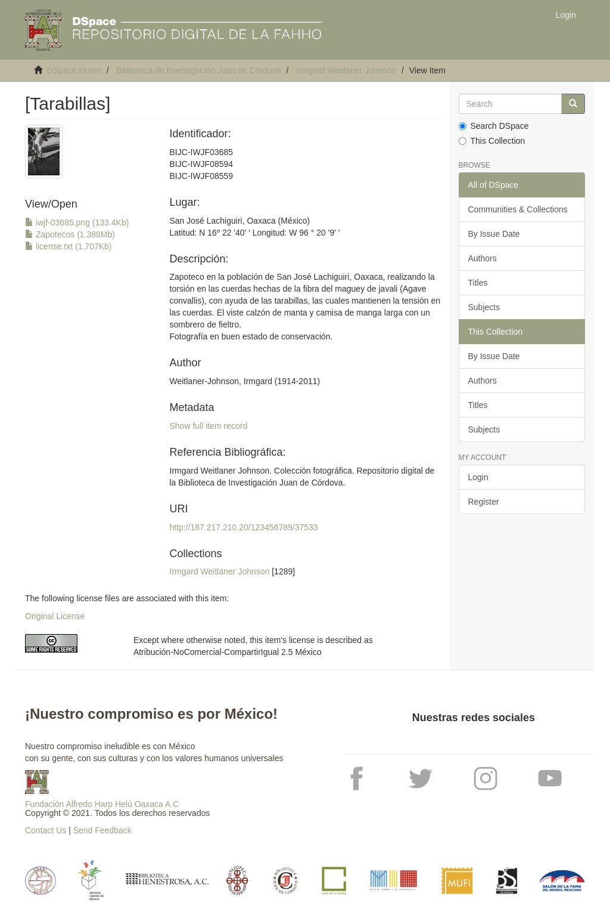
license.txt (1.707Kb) (68, 246)
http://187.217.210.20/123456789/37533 (244, 527)
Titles (478, 283)
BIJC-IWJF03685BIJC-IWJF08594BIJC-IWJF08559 (202, 164)
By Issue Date (494, 234)
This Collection (492, 141)
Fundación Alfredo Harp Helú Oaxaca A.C (102, 804)
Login (478, 477)
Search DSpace (494, 126)
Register (483, 501)
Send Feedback (102, 830)
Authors (482, 258)
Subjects (484, 307)
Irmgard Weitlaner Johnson (346, 70)
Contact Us (45, 830)
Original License (55, 616)
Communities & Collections (518, 209)
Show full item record (209, 426)
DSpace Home (74, 70)
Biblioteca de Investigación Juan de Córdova (198, 70)
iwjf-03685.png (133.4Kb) (77, 222)
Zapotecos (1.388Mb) (70, 234)
